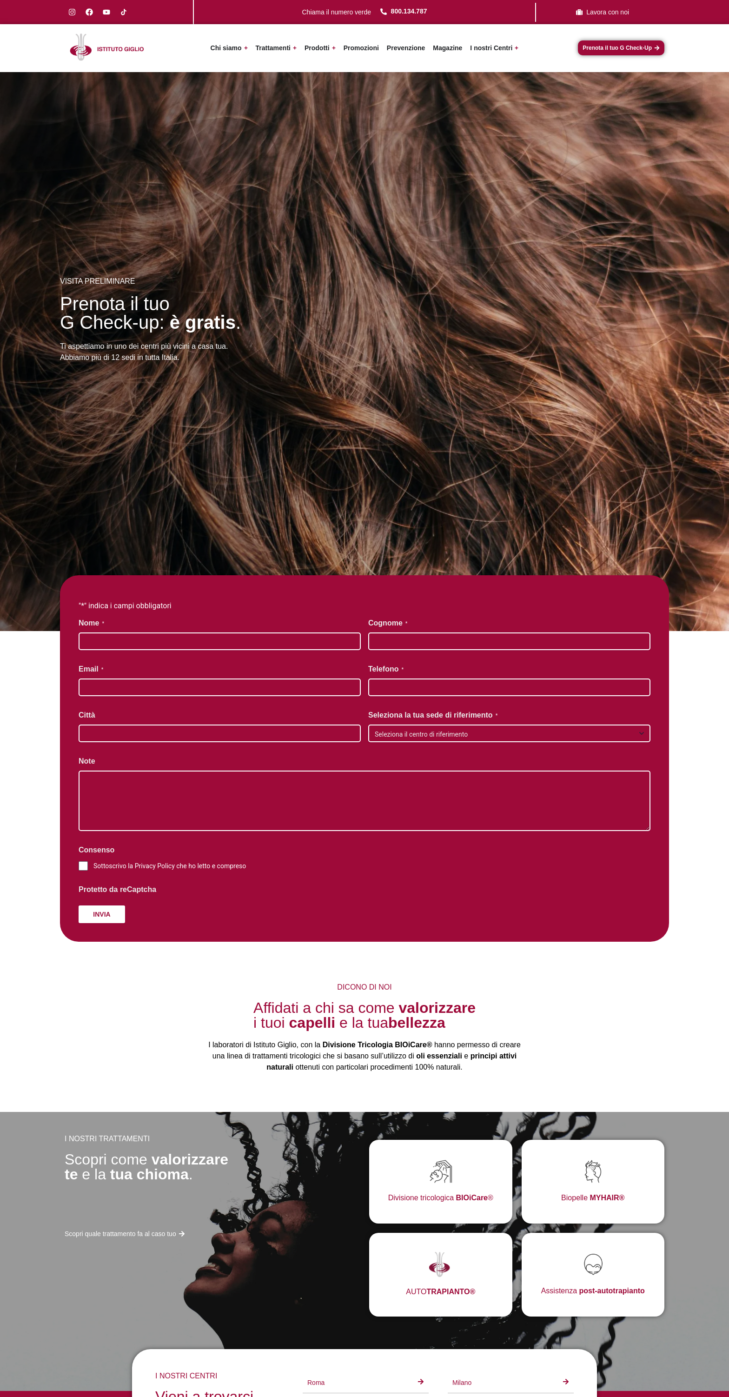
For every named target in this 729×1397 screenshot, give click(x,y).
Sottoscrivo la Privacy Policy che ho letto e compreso (169, 866)
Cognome (387, 623)
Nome (91, 623)
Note (87, 761)
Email (91, 669)
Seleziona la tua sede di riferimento (432, 715)
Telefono (386, 669)
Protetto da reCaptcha (117, 889)
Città (87, 715)
